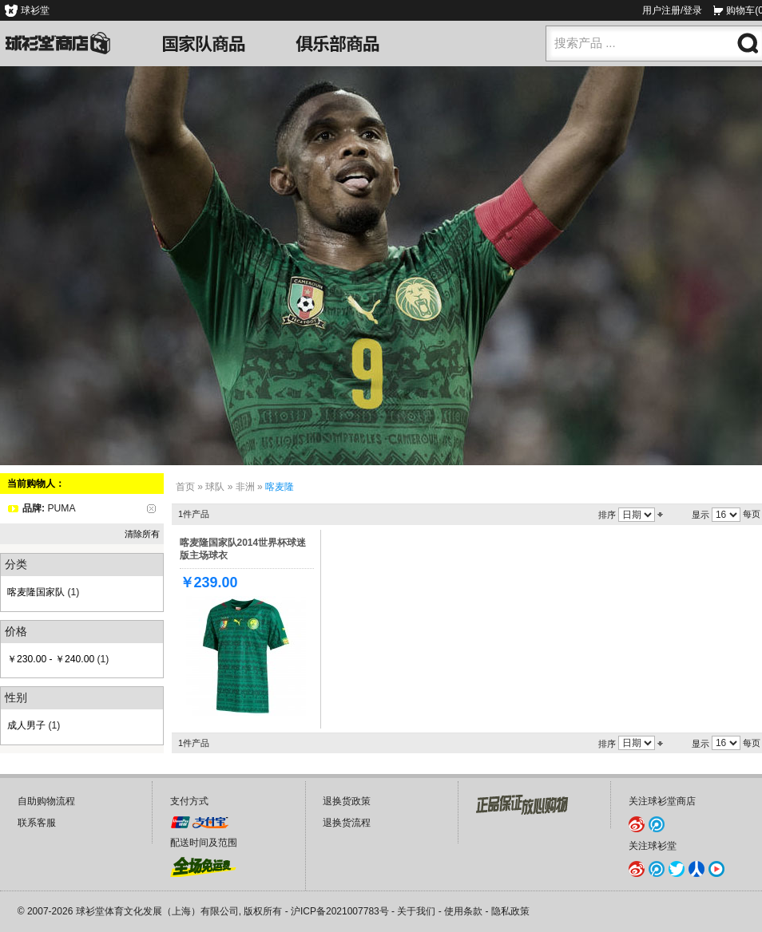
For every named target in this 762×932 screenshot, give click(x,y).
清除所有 (142, 534)
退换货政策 (347, 801)
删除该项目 (151, 508)
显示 (700, 514)
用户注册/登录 (672, 10)
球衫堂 (35, 10)
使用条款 (463, 911)
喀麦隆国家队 (36, 592)
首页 (185, 486)
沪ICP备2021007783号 (340, 911)
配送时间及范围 (203, 842)
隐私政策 (510, 911)
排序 (607, 514)
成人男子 (26, 725)
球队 (214, 486)
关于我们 (416, 911)
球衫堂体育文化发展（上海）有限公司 (157, 911)
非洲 (245, 486)
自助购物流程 (46, 801)
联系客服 (37, 822)
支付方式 (189, 801)
